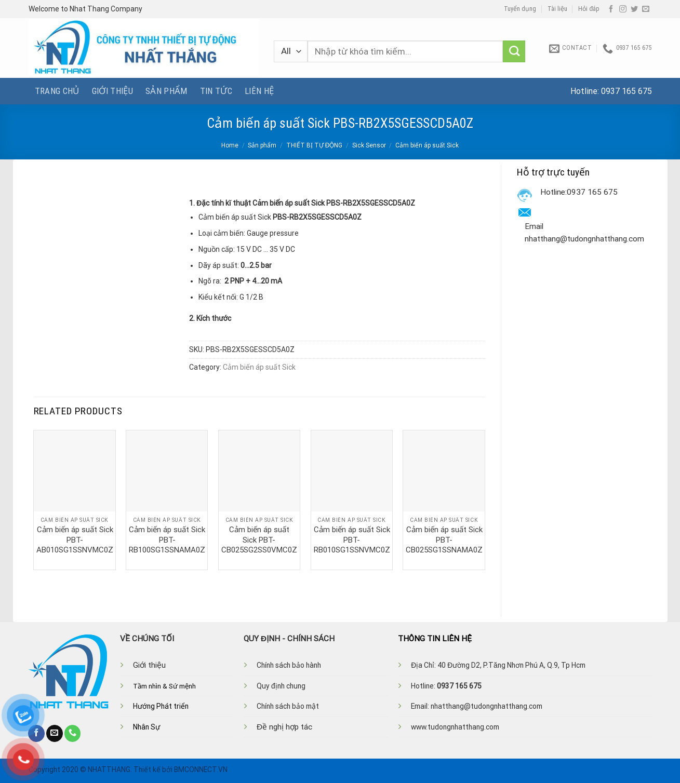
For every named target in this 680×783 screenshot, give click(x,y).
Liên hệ (259, 91)
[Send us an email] (645, 9)
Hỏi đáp (588, 8)
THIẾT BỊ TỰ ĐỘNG (314, 145)
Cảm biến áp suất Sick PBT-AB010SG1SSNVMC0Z (74, 540)
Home (229, 145)
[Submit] (514, 51)
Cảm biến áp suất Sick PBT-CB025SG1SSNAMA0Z (444, 540)
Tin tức (216, 91)
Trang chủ (57, 91)
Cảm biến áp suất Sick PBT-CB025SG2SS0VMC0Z (259, 540)
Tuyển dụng (520, 8)
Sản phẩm (166, 91)
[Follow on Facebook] (611, 9)
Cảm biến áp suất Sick (427, 145)
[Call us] (72, 733)
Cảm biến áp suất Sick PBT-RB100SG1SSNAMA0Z (167, 540)
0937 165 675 (626, 91)
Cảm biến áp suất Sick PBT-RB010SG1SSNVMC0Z (352, 540)
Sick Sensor (369, 145)
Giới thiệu (112, 91)
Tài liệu (557, 8)
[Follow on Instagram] (622, 9)
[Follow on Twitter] (634, 9)
